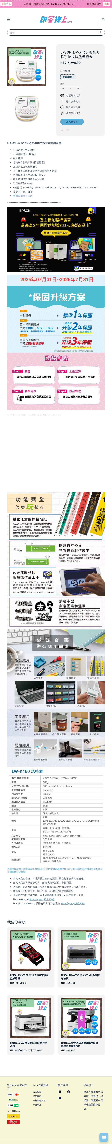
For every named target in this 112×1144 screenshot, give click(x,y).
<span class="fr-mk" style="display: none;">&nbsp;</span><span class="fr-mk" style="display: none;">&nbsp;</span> (56, 454)
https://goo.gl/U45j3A (73, 903)
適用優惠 (65, 70)
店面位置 (37, 1092)
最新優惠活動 (39, 1100)
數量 (62, 83)
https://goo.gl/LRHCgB (42, 899)
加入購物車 (72, 121)
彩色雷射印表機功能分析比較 (88, 869)
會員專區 (37, 1104)
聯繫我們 (37, 1096)
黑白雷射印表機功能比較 (58, 869)
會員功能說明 (14, 869)
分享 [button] (64, 130)
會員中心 (10, 3)
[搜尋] (100, 32)
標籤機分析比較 (18, 871)
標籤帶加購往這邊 (23, 195)
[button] (9, 19)
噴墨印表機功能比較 (33, 869)
